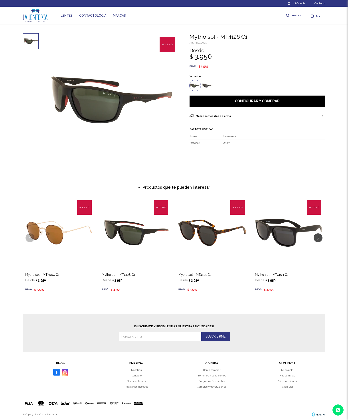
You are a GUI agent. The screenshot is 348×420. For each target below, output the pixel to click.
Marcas (119, 15)
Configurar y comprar (257, 101)
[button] (320, 247)
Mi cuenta (287, 370)
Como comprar (211, 370)
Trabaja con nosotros (136, 386)
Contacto (319, 3)
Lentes (67, 15)
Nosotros (136, 370)
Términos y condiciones (212, 375)
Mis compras (287, 375)
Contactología (92, 15)
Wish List (287, 386)
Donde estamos (136, 381)
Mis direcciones (287, 381)
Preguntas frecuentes (212, 381)
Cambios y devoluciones (211, 386)
